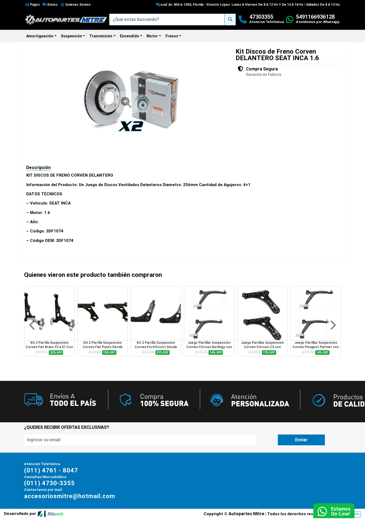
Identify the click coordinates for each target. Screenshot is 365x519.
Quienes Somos (75, 5)
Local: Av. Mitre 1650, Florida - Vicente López (193, 5)
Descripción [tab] (38, 167)
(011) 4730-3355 (49, 483)
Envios (50, 5)
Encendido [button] (129, 36)
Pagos (32, 5)
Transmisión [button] (100, 36)
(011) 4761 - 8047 (51, 470)
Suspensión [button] (71, 36)
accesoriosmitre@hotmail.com (69, 495)
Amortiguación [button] (39, 36)
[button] (32, 325)
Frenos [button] (171, 36)
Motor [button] (152, 36)
